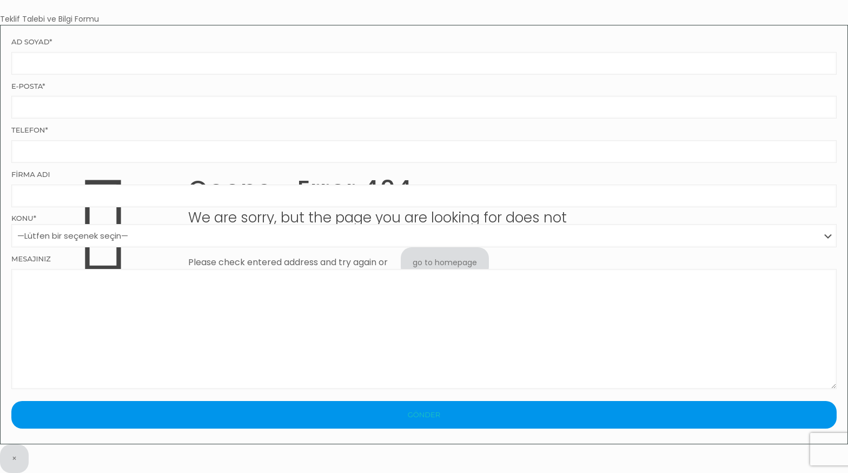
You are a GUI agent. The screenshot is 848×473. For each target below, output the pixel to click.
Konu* (424, 230)
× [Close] (14, 458)
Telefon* (424, 144)
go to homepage (445, 262)
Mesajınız (424, 321)
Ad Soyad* (424, 56)
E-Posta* (424, 100)
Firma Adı (424, 188)
